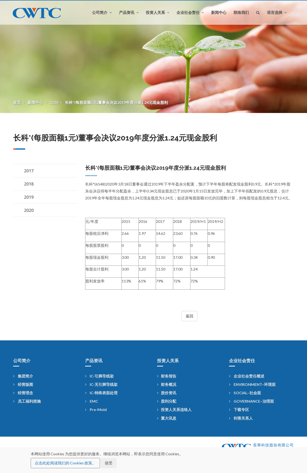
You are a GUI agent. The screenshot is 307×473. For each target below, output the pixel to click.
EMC (91, 401)
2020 (54, 102)
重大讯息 (166, 418)
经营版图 (23, 384)
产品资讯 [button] (129, 12)
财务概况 (166, 384)
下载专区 (239, 409)
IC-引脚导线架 (99, 376)
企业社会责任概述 (246, 376)
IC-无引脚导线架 (101, 384)
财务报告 (166, 376)
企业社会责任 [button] (190, 12)
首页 (17, 102)
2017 (29, 171)
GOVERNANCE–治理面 (251, 401)
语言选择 (277, 12)
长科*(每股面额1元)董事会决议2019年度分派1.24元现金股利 (116, 102)
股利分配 (166, 401)
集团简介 (23, 376)
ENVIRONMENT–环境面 (252, 384)
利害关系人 (241, 418)
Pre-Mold (96, 409)
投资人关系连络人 (174, 409)
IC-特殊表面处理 (101, 392)
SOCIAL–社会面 (245, 392)
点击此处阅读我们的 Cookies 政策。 (65, 463)
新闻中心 (218, 12)
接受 (108, 463)
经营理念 (23, 392)
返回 (189, 316)
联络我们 (241, 12)
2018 (29, 184)
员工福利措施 (27, 401)
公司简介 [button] (102, 12)
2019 (29, 197)
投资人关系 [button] (157, 12)
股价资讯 (166, 392)
